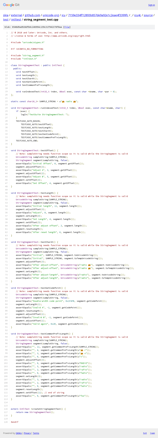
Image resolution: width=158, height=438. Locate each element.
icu (63, 15)
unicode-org (51, 15)
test (6, 19)
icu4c (137, 15)
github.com (32, 15)
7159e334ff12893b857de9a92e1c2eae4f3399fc (98, 15)
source (148, 15)
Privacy (27, 433)
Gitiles (19, 433)
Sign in (151, 4)
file (66, 27)
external (16, 15)
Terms (36, 433)
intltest (16, 19)
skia (5, 15)
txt (145, 433)
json (152, 433)
